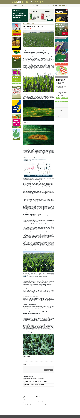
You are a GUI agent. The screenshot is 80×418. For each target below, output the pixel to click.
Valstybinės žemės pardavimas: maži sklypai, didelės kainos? (33, 396)
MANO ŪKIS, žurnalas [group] (17, 5)
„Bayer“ (24, 358)
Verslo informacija (60, 101)
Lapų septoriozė (44, 358)
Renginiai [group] (41, 5)
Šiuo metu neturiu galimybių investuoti (61, 93)
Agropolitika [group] (29, 5)
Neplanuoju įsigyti (59, 95)
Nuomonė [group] (46, 5)
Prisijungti (48, 370)
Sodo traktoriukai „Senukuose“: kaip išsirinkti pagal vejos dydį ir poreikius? (35, 381)
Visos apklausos (64, 97)
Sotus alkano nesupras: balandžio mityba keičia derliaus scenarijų (33, 384)
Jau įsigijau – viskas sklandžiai (60, 83)
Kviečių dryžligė (37, 358)
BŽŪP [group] (56, 5)
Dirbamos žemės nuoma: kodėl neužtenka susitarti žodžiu (32, 393)
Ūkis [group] (34, 5)
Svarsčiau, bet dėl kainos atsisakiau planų (61, 87)
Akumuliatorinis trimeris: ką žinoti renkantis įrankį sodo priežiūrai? (33, 378)
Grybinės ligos (30, 358)
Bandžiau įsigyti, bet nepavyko (61, 84)
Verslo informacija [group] (61, 5)
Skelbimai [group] (24, 5)
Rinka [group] (37, 5)
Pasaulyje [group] (51, 5)
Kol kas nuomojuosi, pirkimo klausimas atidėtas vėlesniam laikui (61, 90)
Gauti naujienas (16, 83)
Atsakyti (58, 97)
